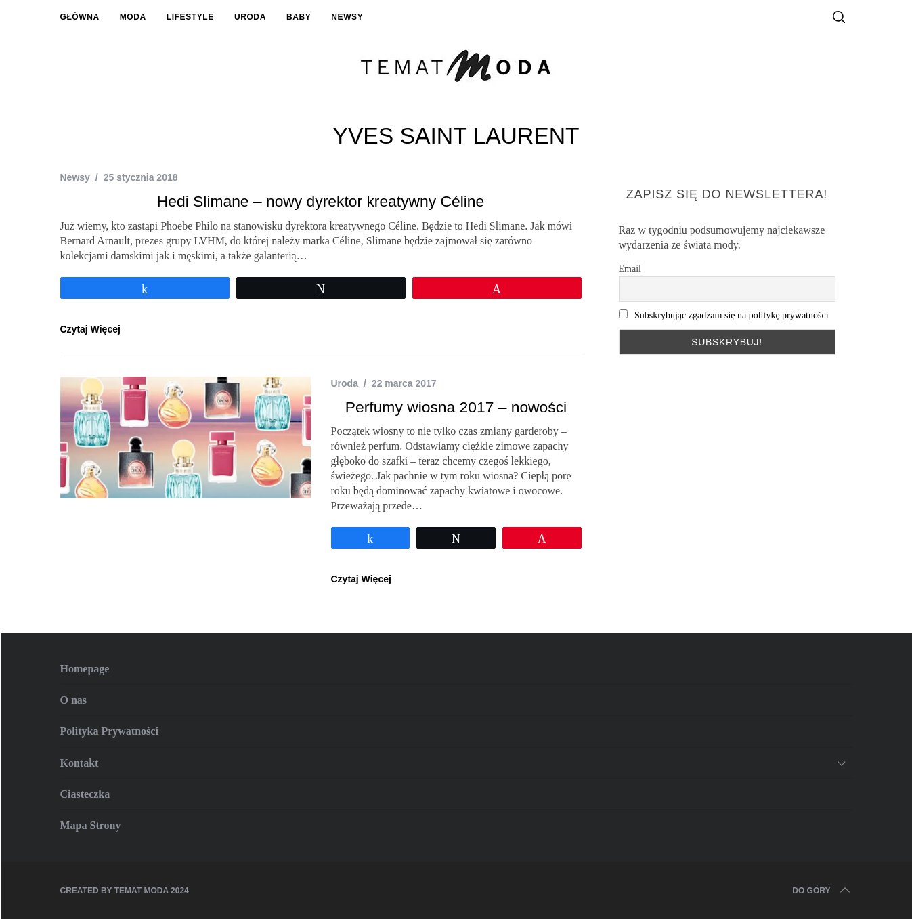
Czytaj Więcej (90, 329)
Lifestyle (190, 17)
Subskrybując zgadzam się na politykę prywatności (731, 315)
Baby (298, 17)
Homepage (85, 669)
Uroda (250, 17)
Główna (80, 17)
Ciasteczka (85, 794)
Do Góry (822, 890)
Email (630, 268)
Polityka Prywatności (109, 731)
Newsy (347, 17)
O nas (73, 700)
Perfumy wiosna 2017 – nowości (456, 407)
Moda (133, 17)
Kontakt (79, 763)
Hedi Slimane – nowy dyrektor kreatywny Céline (320, 201)
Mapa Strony (90, 825)
